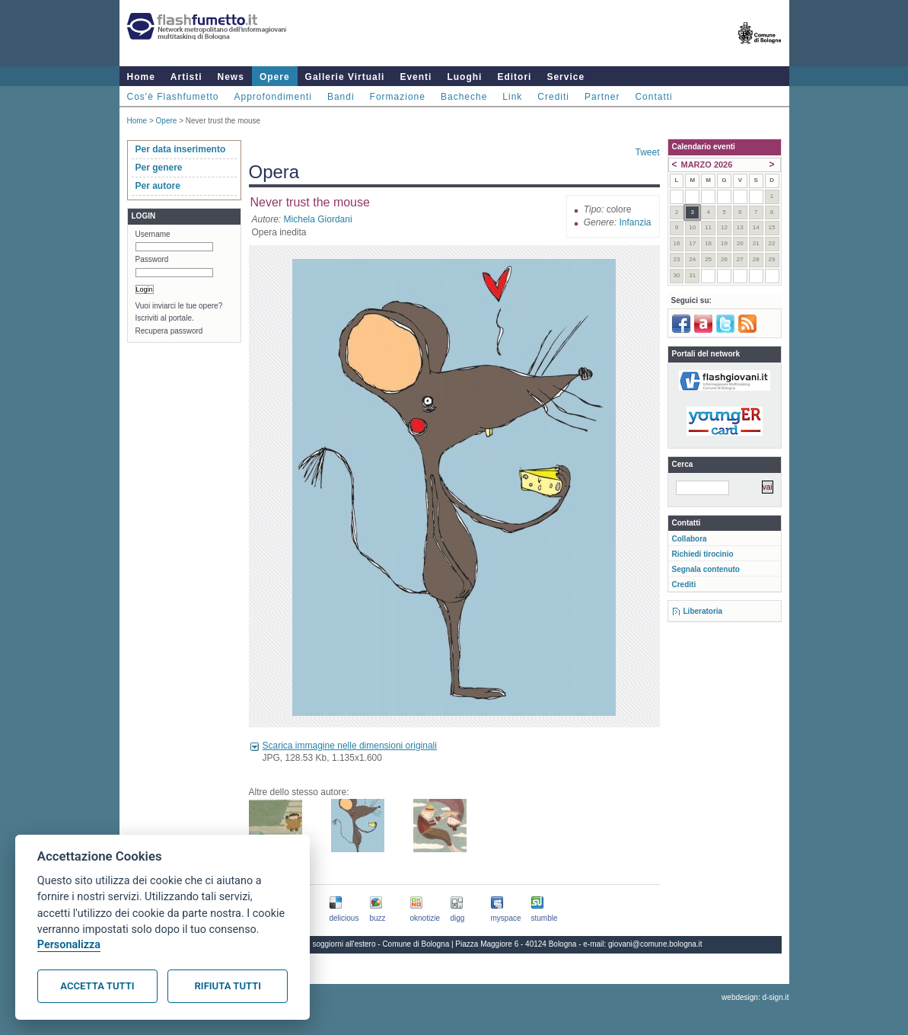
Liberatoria (703, 611)
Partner (602, 96)
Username (152, 234)
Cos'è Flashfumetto (173, 96)
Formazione (397, 96)
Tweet (647, 152)
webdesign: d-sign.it (755, 997)
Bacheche (464, 96)
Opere (275, 77)
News (231, 77)
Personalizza (68, 944)
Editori (514, 77)
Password (152, 259)
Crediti (553, 96)
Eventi (416, 77)
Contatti (653, 96)
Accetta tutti (97, 986)
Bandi (341, 96)
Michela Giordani (318, 219)
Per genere (159, 167)
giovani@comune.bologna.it (655, 944)
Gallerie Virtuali (345, 77)
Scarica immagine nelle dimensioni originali (350, 745)
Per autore (157, 185)
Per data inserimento (180, 149)
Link (512, 96)
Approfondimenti (273, 96)
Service (565, 77)
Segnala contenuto (706, 569)
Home (141, 77)
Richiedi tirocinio (703, 554)
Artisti (186, 77)
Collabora (689, 539)
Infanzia (635, 222)
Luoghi (464, 77)
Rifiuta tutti (228, 986)
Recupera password (169, 331)
